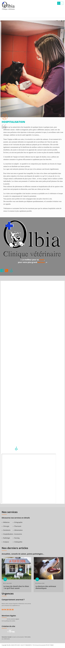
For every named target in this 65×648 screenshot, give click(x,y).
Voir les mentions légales (13, 619)
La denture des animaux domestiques (46, 587)
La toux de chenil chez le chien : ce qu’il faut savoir (16, 587)
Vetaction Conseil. (7, 637)
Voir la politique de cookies (8, 621)
